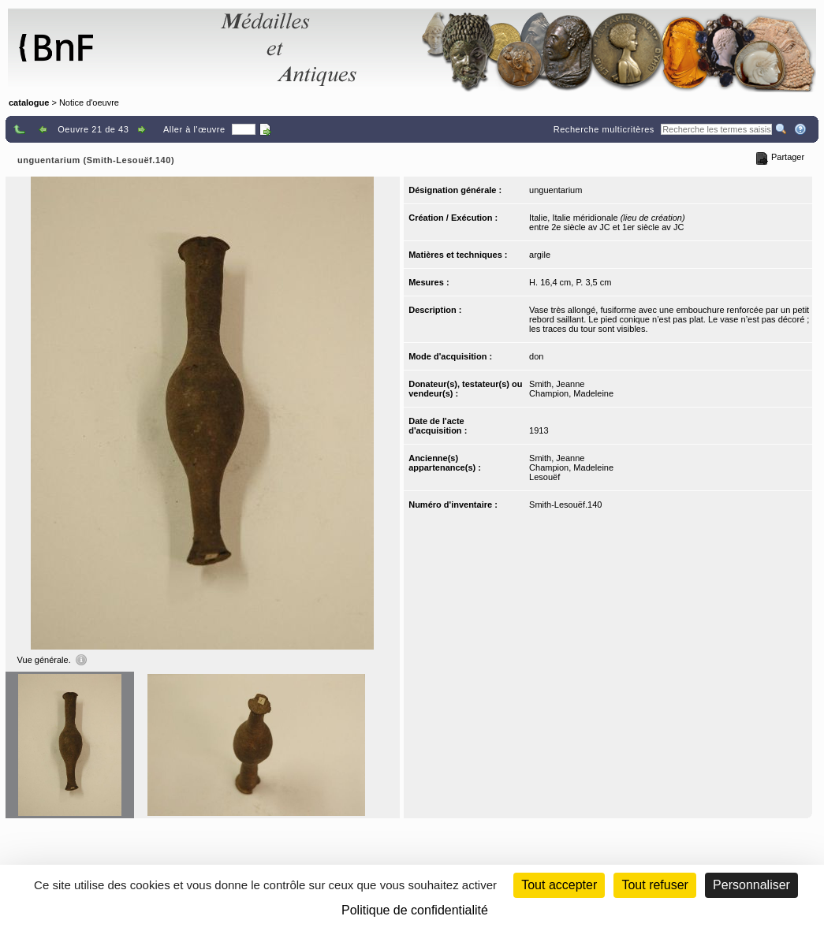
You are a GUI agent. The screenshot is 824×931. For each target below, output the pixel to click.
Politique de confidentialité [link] (414, 910)
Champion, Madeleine (571, 393)
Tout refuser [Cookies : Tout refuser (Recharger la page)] (654, 885)
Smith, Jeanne (556, 384)
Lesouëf (544, 477)
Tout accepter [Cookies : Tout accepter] (559, 885)
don (536, 356)
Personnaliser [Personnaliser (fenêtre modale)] (751, 885)
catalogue (29, 102)
